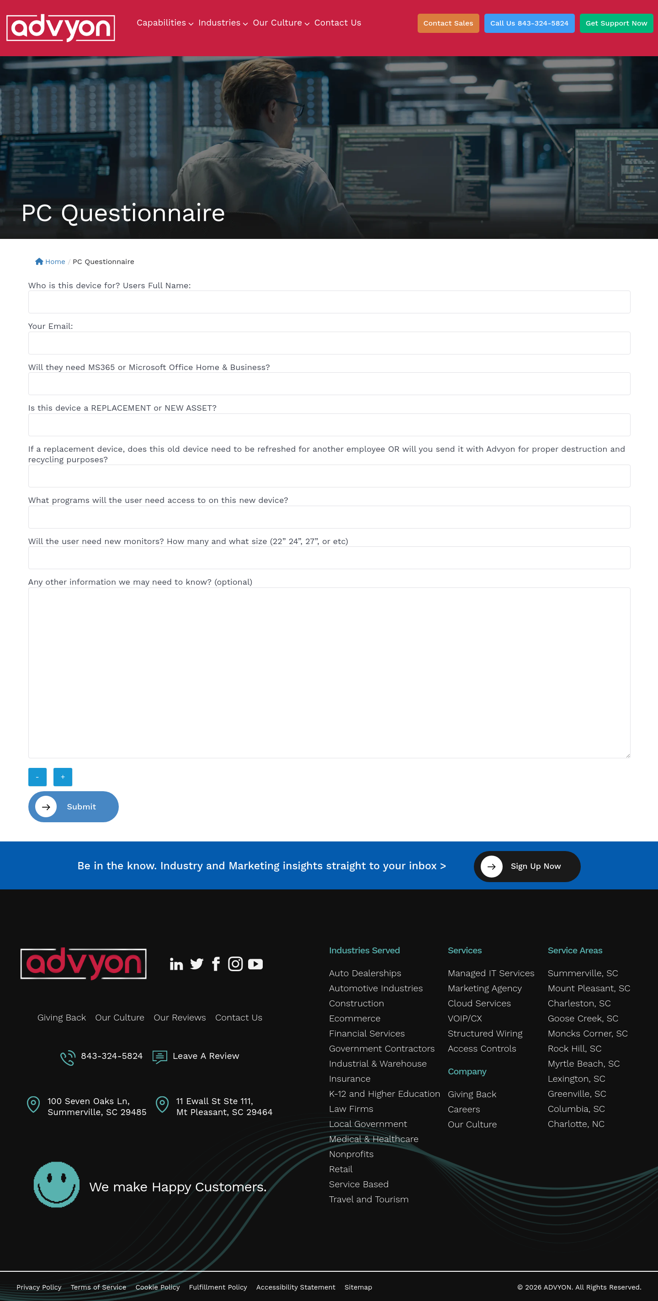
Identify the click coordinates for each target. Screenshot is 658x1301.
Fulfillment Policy (218, 1285)
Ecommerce (355, 1015)
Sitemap (358, 1285)
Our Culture (119, 1014)
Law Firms (351, 1106)
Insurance (350, 1076)
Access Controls (482, 1046)
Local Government (368, 1121)
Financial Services (367, 1031)
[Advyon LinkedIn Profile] (178, 961)
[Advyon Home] (83, 961)
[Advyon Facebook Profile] (216, 961)
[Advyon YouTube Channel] (255, 961)
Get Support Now (616, 23)
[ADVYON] (61, 27)
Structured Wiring (485, 1031)
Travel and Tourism (369, 1196)
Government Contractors (382, 1046)
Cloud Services (479, 1000)
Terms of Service (98, 1285)
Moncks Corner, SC (588, 1031)
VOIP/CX (465, 1015)
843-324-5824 (113, 1052)
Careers (464, 1106)
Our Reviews (180, 1014)
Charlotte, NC (576, 1121)
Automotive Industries (376, 985)
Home (51, 261)
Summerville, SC (583, 970)
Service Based (359, 1181)
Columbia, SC (576, 1106)
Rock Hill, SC (575, 1046)
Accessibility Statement (295, 1285)
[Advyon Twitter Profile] (197, 961)
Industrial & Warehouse (378, 1061)
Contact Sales (448, 23)
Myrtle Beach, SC (584, 1061)
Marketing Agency (485, 985)
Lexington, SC (576, 1076)
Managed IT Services (491, 970)
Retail (341, 1166)
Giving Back (61, 1014)
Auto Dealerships (365, 970)
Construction (356, 1000)
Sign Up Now (540, 864)
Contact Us (238, 1014)
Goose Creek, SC (583, 1015)
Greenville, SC (577, 1091)
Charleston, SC (579, 1000)
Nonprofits (351, 1151)
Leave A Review (205, 1052)
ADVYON (558, 1285)
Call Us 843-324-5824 (529, 23)
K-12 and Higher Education (384, 1091)
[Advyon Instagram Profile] (236, 961)
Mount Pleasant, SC (589, 985)
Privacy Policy (38, 1285)
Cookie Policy (157, 1285)
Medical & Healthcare (374, 1136)
